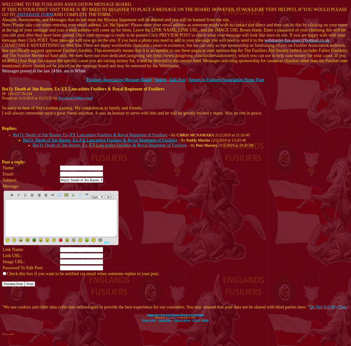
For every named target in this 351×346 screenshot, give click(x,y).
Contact (205, 327)
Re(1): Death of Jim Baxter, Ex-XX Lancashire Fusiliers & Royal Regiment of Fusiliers (90, 135)
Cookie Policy (165, 327)
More (106, 249)
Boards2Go (171, 324)
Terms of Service (182, 327)
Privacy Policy (149, 327)
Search (160, 79)
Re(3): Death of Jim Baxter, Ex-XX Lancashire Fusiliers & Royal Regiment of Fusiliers (110, 145)
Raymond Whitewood (75, 98)
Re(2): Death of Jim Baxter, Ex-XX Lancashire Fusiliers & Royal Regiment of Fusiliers (100, 140)
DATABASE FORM (35, 14)
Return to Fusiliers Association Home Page (226, 79)
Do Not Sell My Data (328, 314)
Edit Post (178, 79)
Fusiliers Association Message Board (119, 79)
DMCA (195, 327)
